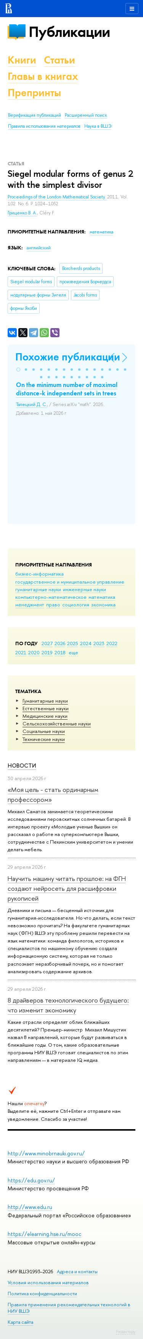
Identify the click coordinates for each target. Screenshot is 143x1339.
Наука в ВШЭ (97, 126)
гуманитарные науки (38, 589)
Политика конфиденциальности (42, 1293)
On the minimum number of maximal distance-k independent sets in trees (66, 389)
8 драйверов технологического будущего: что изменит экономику (68, 1005)
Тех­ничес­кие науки (43, 739)
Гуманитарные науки (45, 700)
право (53, 604)
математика (101, 596)
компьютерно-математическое (51, 596)
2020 (34, 652)
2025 (72, 643)
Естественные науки (45, 708)
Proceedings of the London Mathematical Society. (57, 197)
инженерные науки (84, 589)
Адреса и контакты (77, 1271)
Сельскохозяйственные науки (56, 723)
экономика (103, 604)
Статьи (59, 60)
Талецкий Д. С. (31, 404)
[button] (18, 369)
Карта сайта (20, 1322)
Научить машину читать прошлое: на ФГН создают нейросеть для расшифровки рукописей (67, 888)
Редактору (125, 1331)
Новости (22, 765)
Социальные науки (43, 731)
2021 (20, 652)
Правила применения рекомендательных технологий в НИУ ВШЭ (69, 1307)
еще (73, 652)
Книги (22, 60)
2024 (86, 643)
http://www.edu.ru (30, 1206)
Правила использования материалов (44, 126)
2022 (111, 643)
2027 (47, 643)
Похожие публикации (67, 356)
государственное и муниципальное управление (69, 581)
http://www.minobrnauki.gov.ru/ (46, 1153)
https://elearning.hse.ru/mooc (44, 1233)
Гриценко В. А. (22, 213)
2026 (60, 643)
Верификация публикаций (34, 115)
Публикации (69, 31)
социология (75, 604)
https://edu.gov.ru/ (31, 1180)
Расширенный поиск (86, 115)
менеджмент (29, 604)
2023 (98, 643)
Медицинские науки (44, 715)
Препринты (34, 92)
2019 (47, 652)
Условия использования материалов (48, 1282)
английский (39, 248)
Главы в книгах (43, 76)
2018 (60, 652)
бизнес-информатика (39, 573)
